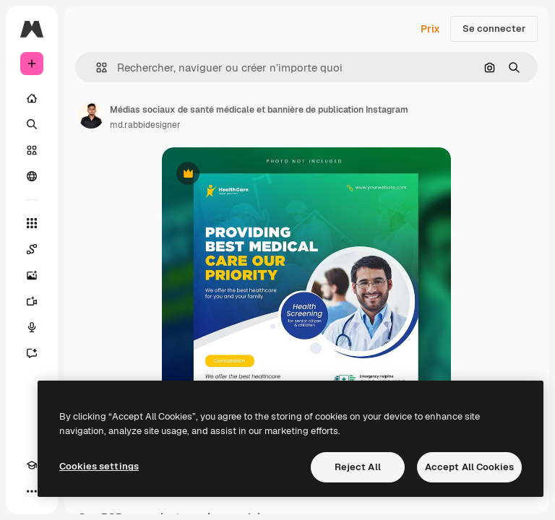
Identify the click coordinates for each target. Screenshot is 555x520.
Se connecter (493, 28)
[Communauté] (31, 176)
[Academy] (31, 465)
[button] (96, 67)
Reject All (358, 467)
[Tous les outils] (31, 223)
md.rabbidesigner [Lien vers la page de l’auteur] (145, 125)
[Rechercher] (31, 124)
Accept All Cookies (469, 467)
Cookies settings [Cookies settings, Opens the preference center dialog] (99, 466)
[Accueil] (31, 98)
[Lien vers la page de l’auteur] (91, 116)
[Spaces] (31, 249)
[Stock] (31, 150)
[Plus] (31, 491)
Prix (430, 28)
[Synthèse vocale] (31, 327)
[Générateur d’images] (31, 275)
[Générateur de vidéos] (31, 301)
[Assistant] (31, 353)
